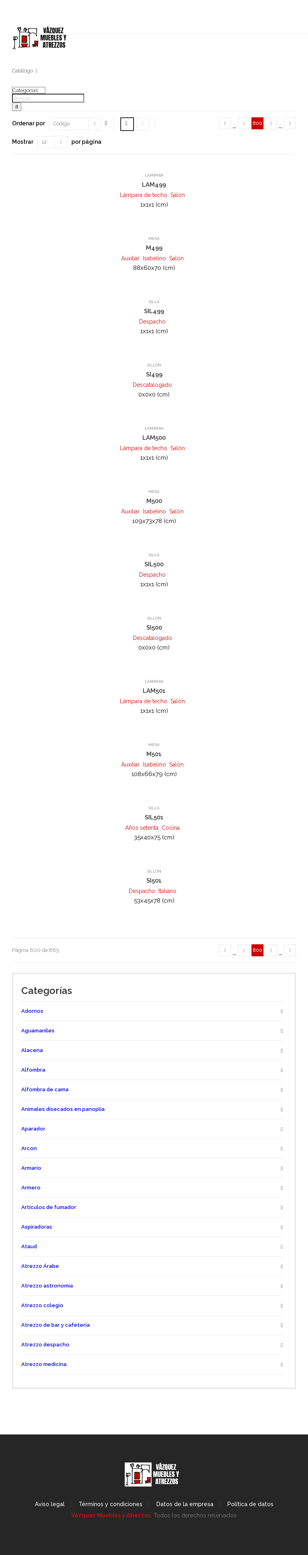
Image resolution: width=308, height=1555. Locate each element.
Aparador (33, 1129)
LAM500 (154, 437)
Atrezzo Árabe (40, 1266)
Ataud (29, 1246)
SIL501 (154, 817)
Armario (31, 1168)
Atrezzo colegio (42, 1305)
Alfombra (33, 1070)
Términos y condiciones (110, 1504)
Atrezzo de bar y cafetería (55, 1325)
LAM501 (154, 690)
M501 (154, 754)
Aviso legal (50, 1504)
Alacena (32, 1050)
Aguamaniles (38, 1031)
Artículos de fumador (48, 1207)
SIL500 (154, 564)
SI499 (154, 374)
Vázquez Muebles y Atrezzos (111, 1515)
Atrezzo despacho (45, 1345)
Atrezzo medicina (44, 1364)
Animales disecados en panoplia (63, 1109)
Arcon (29, 1148)
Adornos (32, 1011)
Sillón (154, 365)
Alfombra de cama (45, 1089)
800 (257, 123)
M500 (154, 501)
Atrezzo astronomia (47, 1286)
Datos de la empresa (184, 1504)
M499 (154, 247)
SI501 (154, 880)
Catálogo (22, 71)
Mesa (154, 238)
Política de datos (250, 1504)
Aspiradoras (36, 1227)
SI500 (154, 627)
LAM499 (154, 184)
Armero (31, 1188)
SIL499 (154, 311)
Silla (154, 302)
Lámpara (154, 175)
